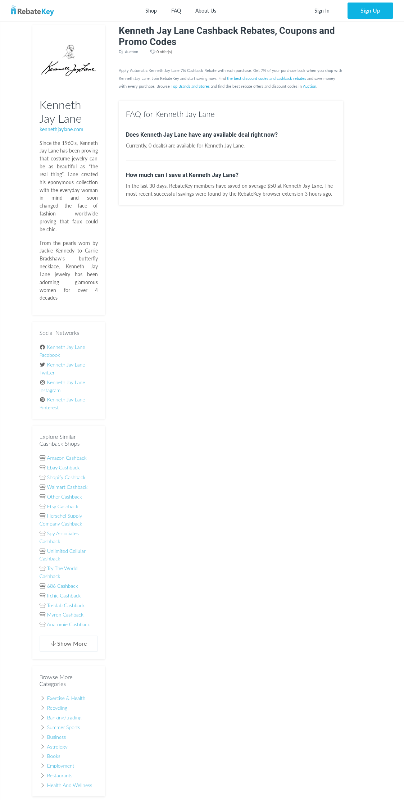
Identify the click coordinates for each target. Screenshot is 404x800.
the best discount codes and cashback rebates (266, 78)
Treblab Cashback (66, 605)
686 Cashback (62, 586)
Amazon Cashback (66, 458)
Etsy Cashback (62, 506)
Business (56, 737)
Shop (151, 11)
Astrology (57, 747)
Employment (60, 766)
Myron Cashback (65, 615)
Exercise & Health (66, 698)
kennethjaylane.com (61, 129)
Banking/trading (64, 717)
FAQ (176, 11)
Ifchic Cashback (64, 595)
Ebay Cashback (63, 467)
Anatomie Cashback (68, 624)
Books (53, 756)
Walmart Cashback (67, 487)
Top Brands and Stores (190, 86)
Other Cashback (64, 497)
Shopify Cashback (66, 477)
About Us (205, 11)
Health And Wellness (69, 785)
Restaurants (60, 775)
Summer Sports (63, 727)
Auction (131, 51)
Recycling (57, 708)
